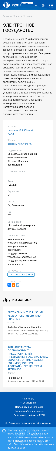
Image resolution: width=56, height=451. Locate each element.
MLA (18, 274)
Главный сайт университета (29, 411)
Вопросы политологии (19, 143)
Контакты (29, 398)
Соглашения (29, 402)
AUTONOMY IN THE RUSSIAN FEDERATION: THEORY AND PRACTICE (25, 315)
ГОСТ (11, 274)
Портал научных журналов (29, 407)
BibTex (30, 274)
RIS (23, 274)
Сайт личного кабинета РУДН (29, 415)
